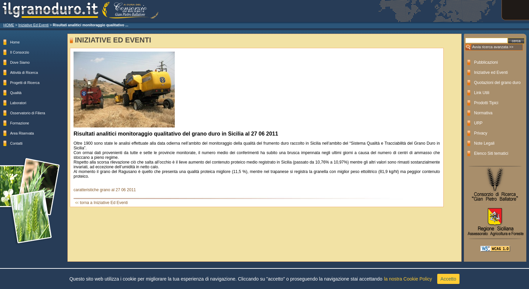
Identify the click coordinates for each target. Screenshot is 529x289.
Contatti (16, 143)
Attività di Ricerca (24, 72)
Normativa (483, 113)
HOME (8, 25)
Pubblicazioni (486, 62)
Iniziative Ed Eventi (33, 25)
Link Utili (481, 92)
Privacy (480, 133)
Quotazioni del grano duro (497, 82)
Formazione (19, 123)
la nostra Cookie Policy (408, 279)
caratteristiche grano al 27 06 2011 (105, 189)
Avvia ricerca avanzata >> (492, 47)
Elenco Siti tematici (491, 153)
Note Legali (484, 143)
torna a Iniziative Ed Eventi (104, 202)
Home (15, 42)
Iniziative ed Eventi (491, 72)
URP (478, 123)
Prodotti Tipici (486, 102)
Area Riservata (22, 133)
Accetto (448, 279)
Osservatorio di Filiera (27, 113)
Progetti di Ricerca (24, 83)
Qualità (16, 93)
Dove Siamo (20, 62)
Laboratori (18, 103)
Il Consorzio (19, 52)
